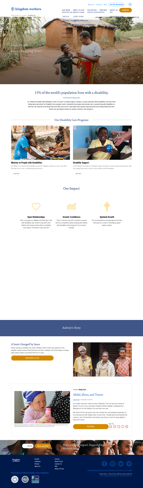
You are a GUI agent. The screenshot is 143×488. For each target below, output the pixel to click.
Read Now (84, 427)
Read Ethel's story (25, 358)
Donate (125, 10)
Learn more (16, 173)
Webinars (91, 4)
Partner (103, 10)
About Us (114, 10)
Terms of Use (112, 474)
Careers (57, 459)
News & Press (59, 469)
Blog (105, 4)
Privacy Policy (103, 474)
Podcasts (99, 4)
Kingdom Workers (15, 15)
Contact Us (58, 464)
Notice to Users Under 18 (124, 474)
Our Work (66, 10)
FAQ (56, 467)
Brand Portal (59, 462)
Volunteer (92, 10)
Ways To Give (78, 10)
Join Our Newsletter (117, 5)
